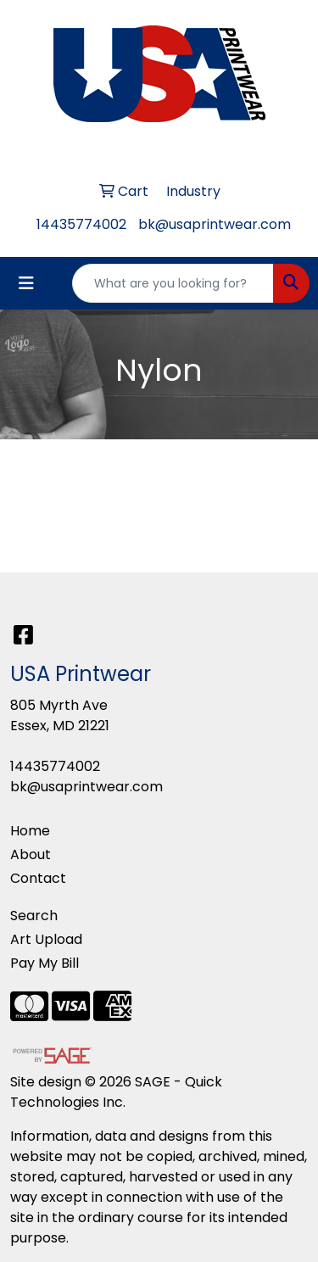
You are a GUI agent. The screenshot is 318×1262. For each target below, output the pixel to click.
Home (30, 830)
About (30, 854)
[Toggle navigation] (26, 283)
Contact (38, 878)
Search (34, 915)
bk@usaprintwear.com (214, 224)
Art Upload (46, 939)
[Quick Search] (173, 283)
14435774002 (81, 224)
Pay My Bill (44, 963)
